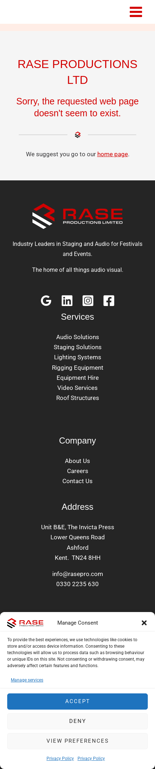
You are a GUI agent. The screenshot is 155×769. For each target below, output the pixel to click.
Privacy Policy (60, 758)
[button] (144, 622)
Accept (77, 701)
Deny (77, 721)
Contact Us (77, 481)
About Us (77, 460)
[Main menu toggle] (136, 12)
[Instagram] (88, 300)
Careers (77, 471)
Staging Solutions (78, 347)
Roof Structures (77, 397)
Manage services (27, 680)
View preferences (77, 741)
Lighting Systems (77, 357)
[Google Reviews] (46, 300)
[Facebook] (109, 300)
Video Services (77, 387)
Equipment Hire (78, 377)
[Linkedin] (67, 300)
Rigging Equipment (77, 367)
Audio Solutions (77, 337)
